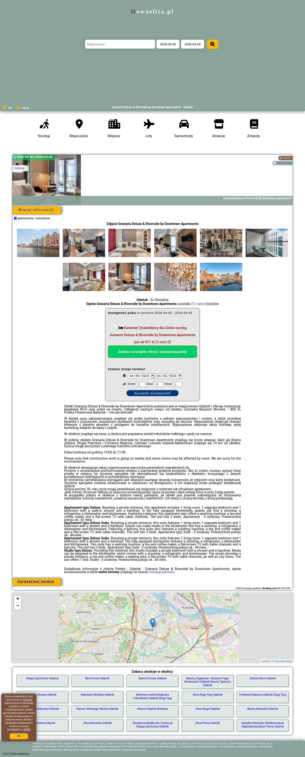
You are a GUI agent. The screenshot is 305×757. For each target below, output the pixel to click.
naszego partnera (161, 572)
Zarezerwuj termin (35, 581)
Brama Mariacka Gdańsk (262, 708)
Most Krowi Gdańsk (97, 678)
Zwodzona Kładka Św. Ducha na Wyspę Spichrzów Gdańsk (152, 724)
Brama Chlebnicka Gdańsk (42, 708)
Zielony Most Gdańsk (262, 678)
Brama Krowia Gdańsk (152, 678)
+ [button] (17, 599)
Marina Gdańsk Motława (152, 708)
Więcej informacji (36, 210)
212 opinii (198, 304)
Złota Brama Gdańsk (42, 723)
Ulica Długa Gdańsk (207, 708)
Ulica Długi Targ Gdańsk (208, 694)
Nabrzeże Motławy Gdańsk (97, 694)
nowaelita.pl (152, 11)
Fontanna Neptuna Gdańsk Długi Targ (262, 694)
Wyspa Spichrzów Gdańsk (42, 678)
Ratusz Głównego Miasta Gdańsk (97, 708)
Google (27, 699)
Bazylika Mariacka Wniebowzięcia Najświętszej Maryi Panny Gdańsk (263, 724)
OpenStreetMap (283, 661)
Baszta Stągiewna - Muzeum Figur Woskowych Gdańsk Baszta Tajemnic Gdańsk (207, 682)
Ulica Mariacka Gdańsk (97, 723)
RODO (27, 729)
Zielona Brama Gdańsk (42, 694)
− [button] (17, 606)
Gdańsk (19, 168)
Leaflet (265, 661)
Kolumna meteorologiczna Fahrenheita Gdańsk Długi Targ (152, 696)
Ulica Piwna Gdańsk (207, 723)
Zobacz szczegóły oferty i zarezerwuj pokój (152, 352)
